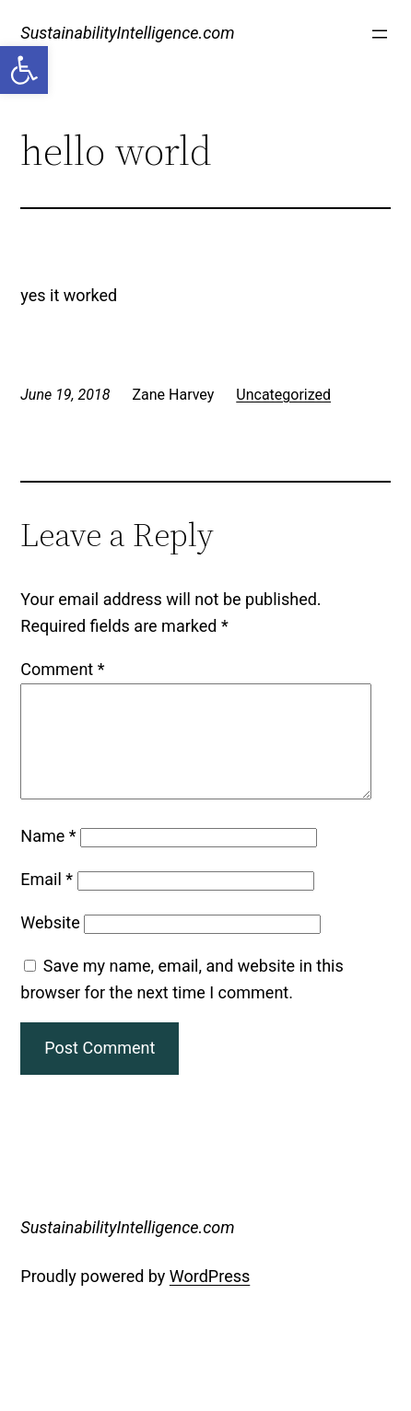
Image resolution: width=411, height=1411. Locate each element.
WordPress (210, 1298)
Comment (62, 669)
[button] (24, 70)
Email (46, 901)
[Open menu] (380, 34)
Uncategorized (283, 394)
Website (49, 944)
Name (48, 858)
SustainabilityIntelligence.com (127, 32)
